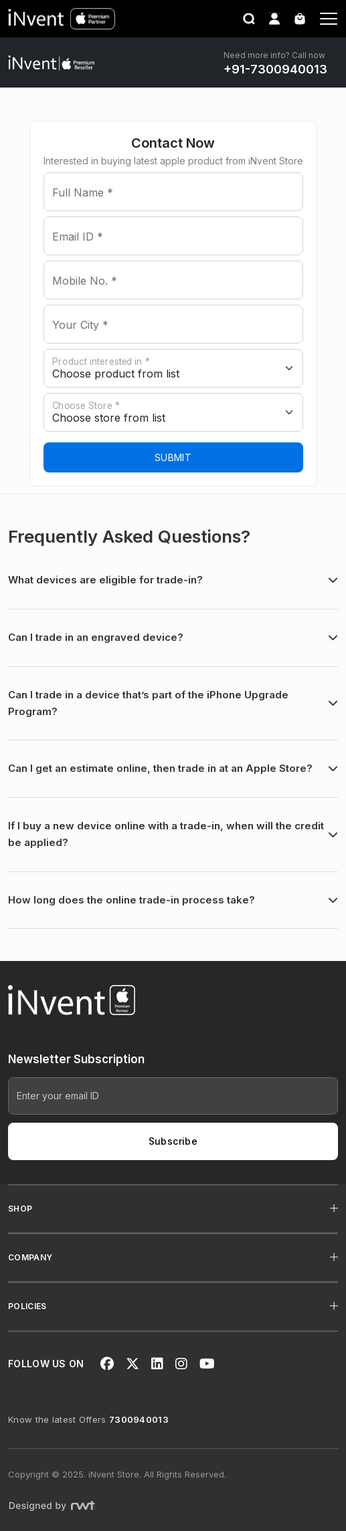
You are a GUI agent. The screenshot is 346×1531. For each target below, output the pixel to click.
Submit (173, 457)
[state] (173, 368)
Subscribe (173, 1141)
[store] (173, 412)
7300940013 (139, 1419)
